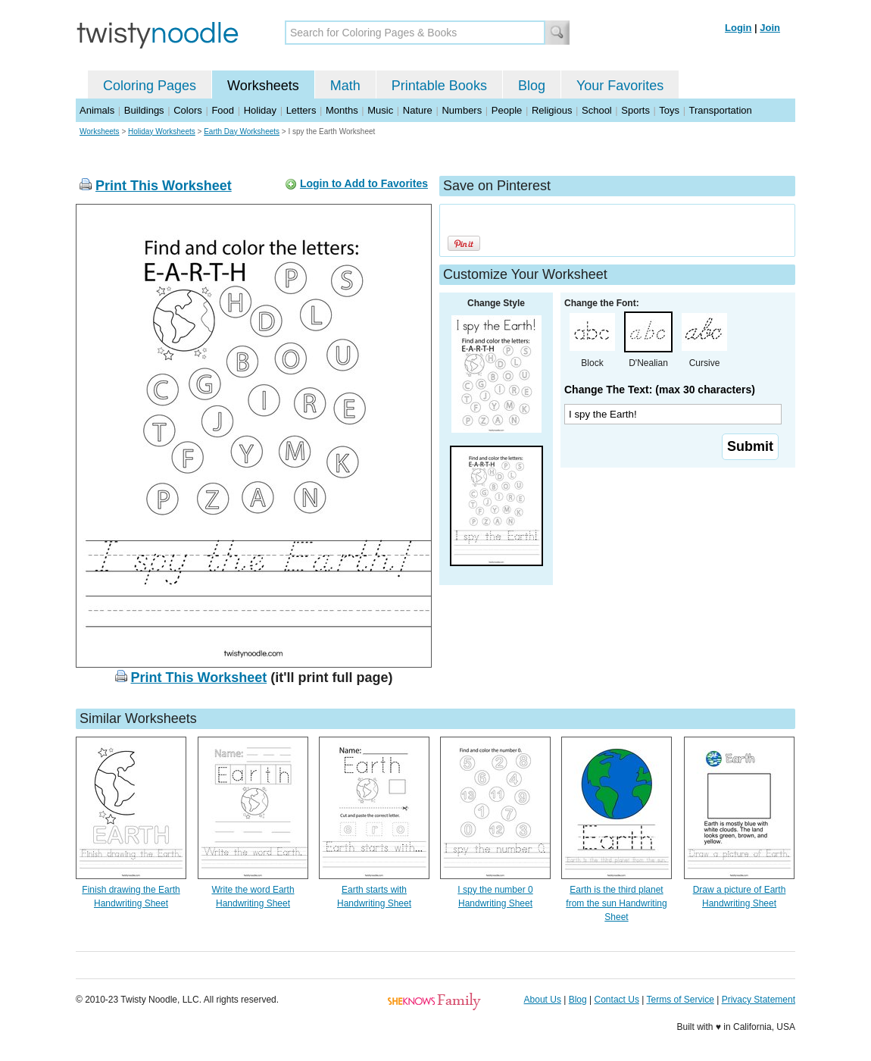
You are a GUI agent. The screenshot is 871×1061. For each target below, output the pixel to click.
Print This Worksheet (163, 185)
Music (380, 110)
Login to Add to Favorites (364, 183)
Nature (417, 110)
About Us (542, 999)
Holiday (260, 110)
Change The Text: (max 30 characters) (659, 389)
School (597, 110)
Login (738, 27)
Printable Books (439, 85)
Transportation (719, 110)
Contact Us (617, 999)
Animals (97, 110)
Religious (552, 110)
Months (342, 110)
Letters (301, 110)
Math (345, 85)
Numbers (462, 110)
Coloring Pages (149, 85)
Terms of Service (679, 999)
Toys (669, 110)
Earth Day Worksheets (241, 131)
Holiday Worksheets (161, 131)
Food (222, 110)
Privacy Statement (758, 999)
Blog (531, 85)
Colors (187, 110)
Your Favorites (619, 85)
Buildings (144, 110)
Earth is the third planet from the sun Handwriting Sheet (616, 903)
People (507, 110)
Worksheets (263, 85)
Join (770, 27)
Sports (635, 110)
